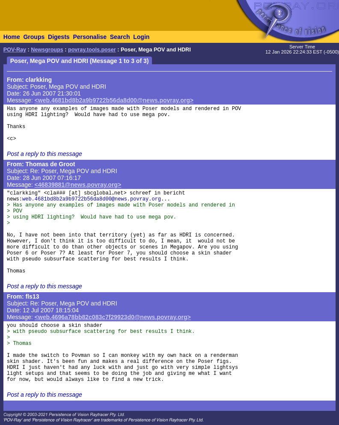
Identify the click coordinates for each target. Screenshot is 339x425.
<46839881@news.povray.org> (78, 184)
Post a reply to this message (44, 153)
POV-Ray (14, 50)
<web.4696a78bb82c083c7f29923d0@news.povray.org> (113, 317)
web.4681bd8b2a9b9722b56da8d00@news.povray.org (91, 199)
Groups (34, 36)
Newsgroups (47, 50)
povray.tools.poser (92, 50)
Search (120, 36)
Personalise (90, 36)
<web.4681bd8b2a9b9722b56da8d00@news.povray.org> (114, 100)
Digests (59, 36)
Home (11, 36)
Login (141, 36)
